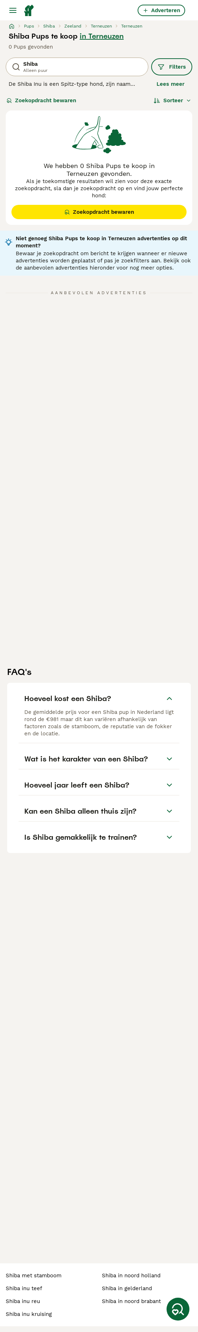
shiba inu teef (24, 1288)
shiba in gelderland (127, 1288)
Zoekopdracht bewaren (41, 100)
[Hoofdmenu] (13, 10)
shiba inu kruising (29, 1314)
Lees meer (170, 84)
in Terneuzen (102, 36)
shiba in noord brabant (131, 1301)
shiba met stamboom (33, 1275)
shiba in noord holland (131, 1275)
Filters (172, 66)
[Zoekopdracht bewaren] (178, 1309)
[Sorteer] (172, 100)
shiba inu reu (23, 1301)
